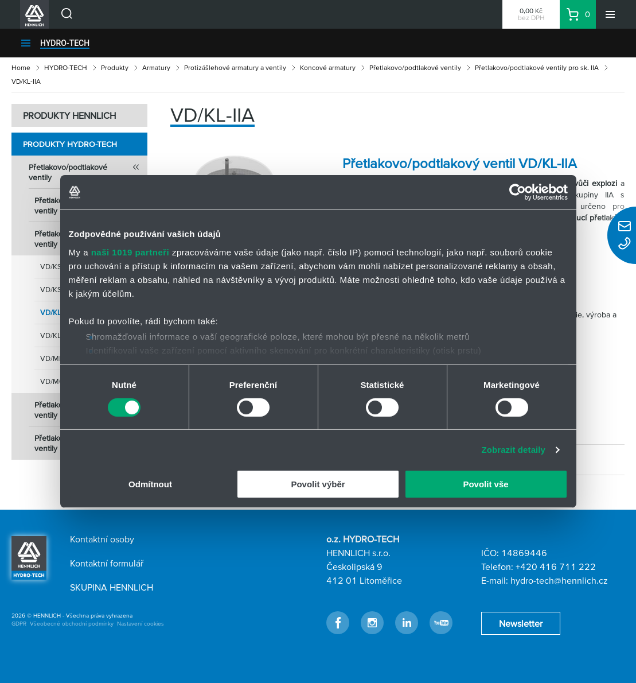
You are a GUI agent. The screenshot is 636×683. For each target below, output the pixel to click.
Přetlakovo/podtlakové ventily (415, 67)
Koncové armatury (328, 67)
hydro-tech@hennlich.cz (559, 580)
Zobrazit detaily (513, 450)
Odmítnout (150, 484)
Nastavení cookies (140, 623)
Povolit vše (485, 484)
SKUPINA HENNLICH (111, 587)
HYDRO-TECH (64, 43)
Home (20, 67)
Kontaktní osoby (102, 539)
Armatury (156, 67)
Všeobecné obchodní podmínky (72, 623)
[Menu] (610, 14)
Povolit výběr (318, 484)
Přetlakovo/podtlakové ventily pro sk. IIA (537, 67)
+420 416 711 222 (556, 566)
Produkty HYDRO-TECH (70, 144)
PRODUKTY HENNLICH (69, 115)
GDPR (18, 623)
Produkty (114, 67)
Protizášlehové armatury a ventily (235, 67)
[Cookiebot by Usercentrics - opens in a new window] (517, 192)
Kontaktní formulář (106, 563)
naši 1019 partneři (130, 252)
